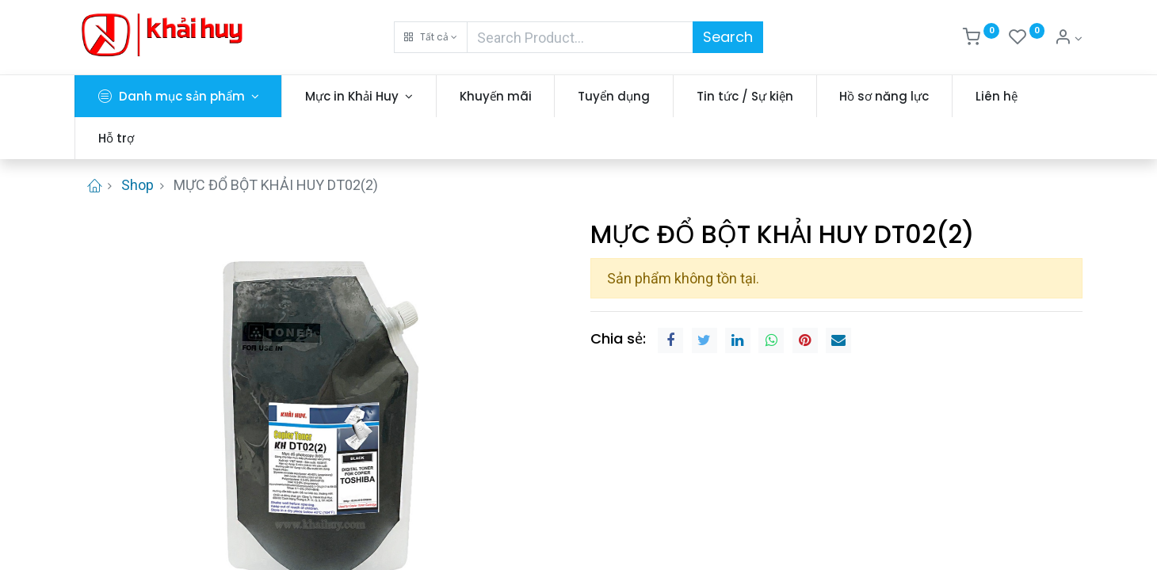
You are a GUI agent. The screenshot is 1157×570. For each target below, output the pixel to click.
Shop (137, 185)
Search (728, 37)
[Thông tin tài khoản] (1068, 39)
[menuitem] (496, 96)
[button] (431, 37)
